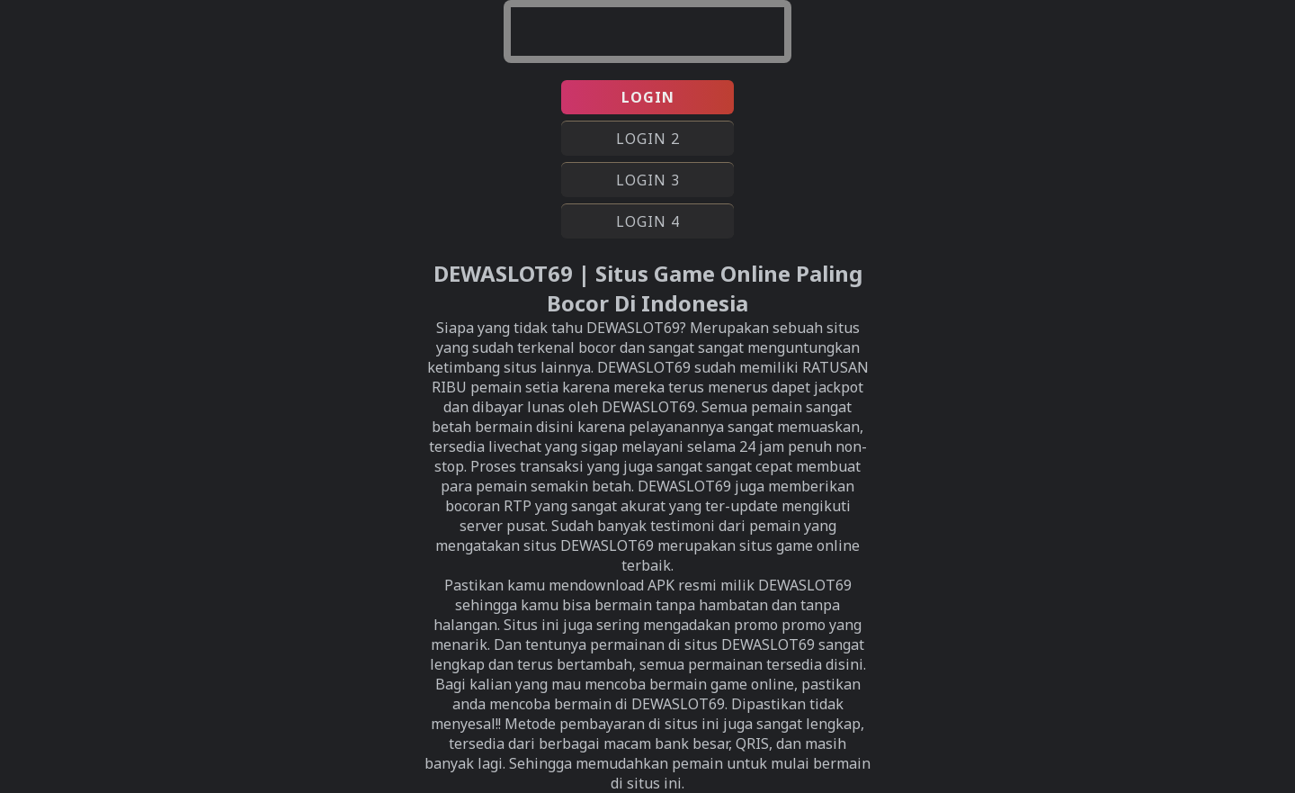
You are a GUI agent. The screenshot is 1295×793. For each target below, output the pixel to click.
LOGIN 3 (648, 180)
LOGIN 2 (648, 139)
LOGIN (647, 97)
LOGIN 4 (648, 221)
